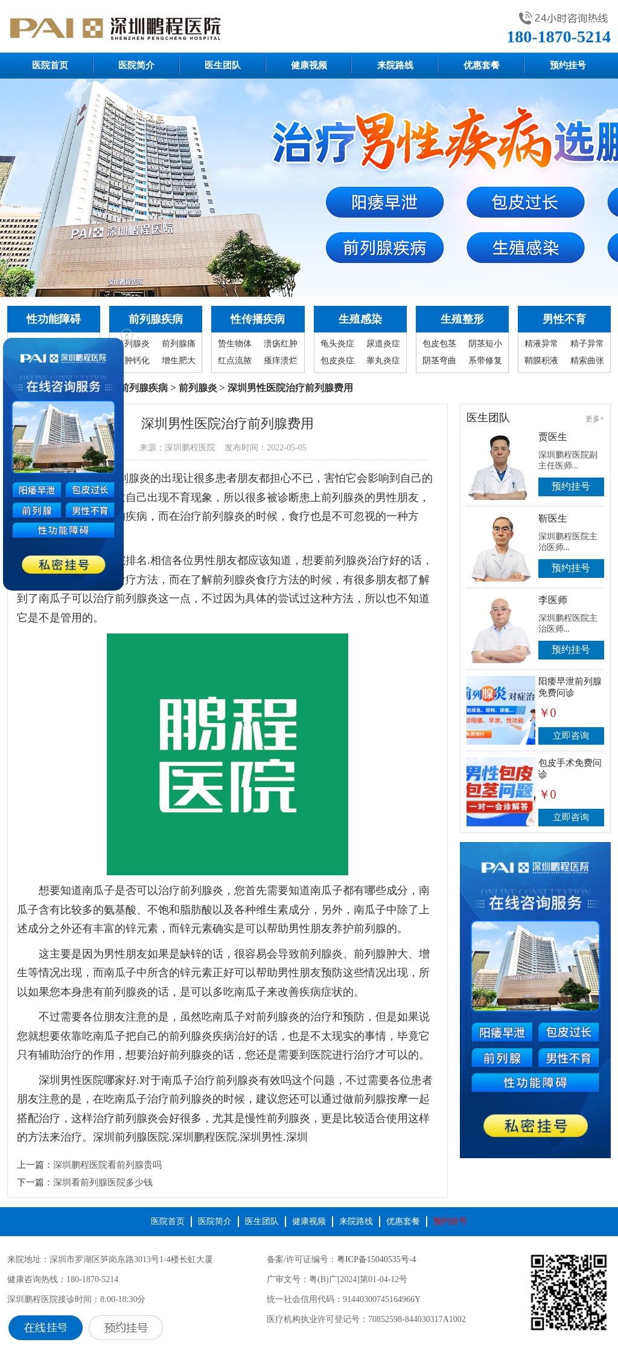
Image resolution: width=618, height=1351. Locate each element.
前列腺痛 (179, 343)
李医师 (552, 600)
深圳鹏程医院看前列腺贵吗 (107, 1165)
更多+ (594, 419)
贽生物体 (235, 343)
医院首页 (50, 65)
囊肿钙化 (133, 360)
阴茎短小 (485, 343)
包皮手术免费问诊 (570, 768)
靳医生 (552, 518)
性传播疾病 (258, 319)
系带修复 (485, 360)
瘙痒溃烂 (281, 360)
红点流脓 (235, 360)
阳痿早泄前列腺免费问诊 (570, 687)
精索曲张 (587, 360)
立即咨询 (571, 735)
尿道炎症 (383, 343)
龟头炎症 (337, 343)
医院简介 (136, 65)
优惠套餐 (482, 65)
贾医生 (552, 437)
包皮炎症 (337, 360)
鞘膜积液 (541, 360)
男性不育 (564, 319)
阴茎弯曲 (439, 360)
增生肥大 (179, 360)
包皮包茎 (439, 343)
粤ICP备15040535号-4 (376, 1259)
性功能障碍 (54, 319)
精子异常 (587, 343)
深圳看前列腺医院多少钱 (103, 1182)
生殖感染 (360, 319)
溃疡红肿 (281, 343)
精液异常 (541, 343)
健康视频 (309, 65)
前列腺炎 (133, 343)
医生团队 (223, 65)
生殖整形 (462, 319)
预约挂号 (568, 65)
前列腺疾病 (156, 319)
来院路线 (395, 65)
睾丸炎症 (383, 360)
